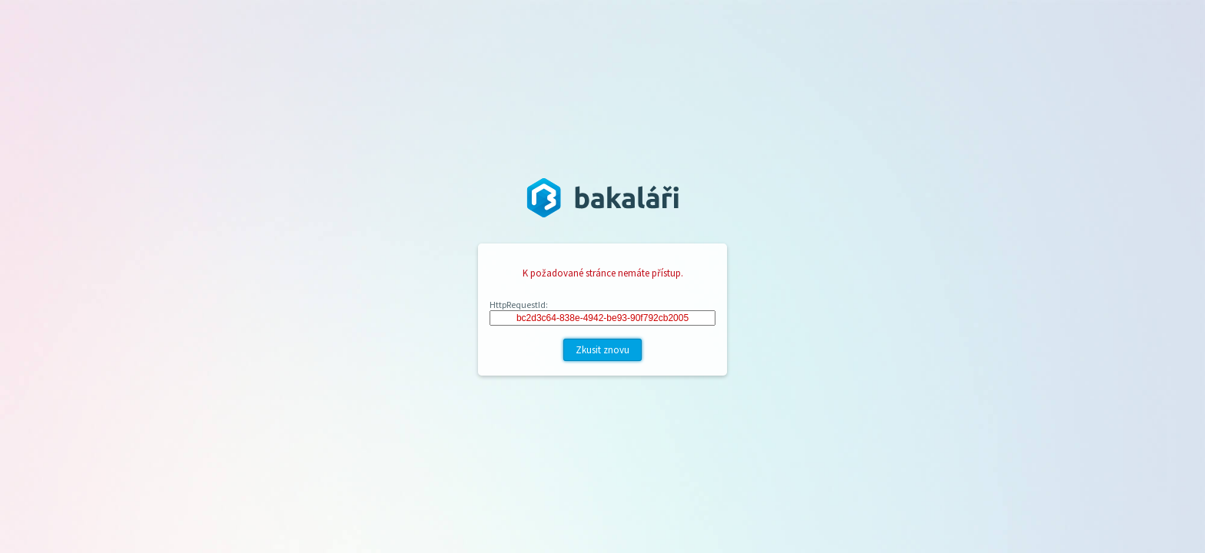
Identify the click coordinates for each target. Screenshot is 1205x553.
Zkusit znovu (602, 349)
